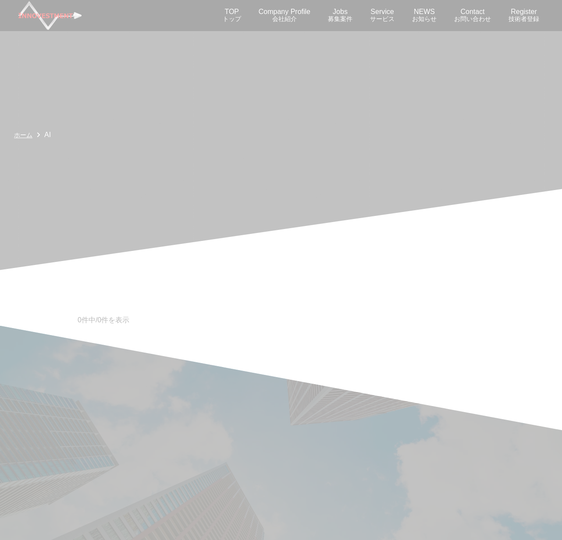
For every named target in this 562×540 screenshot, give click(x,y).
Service (382, 15)
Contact (472, 15)
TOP (232, 15)
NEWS (424, 15)
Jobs (340, 15)
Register (524, 15)
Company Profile (284, 15)
